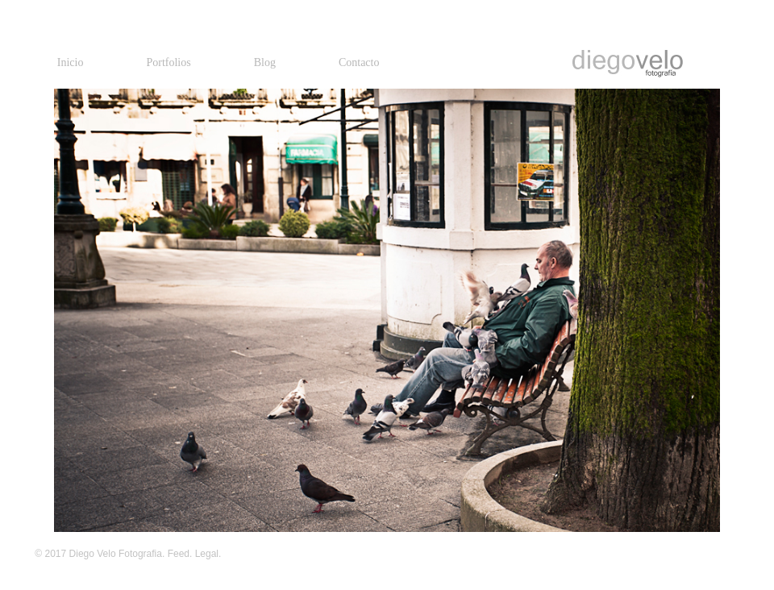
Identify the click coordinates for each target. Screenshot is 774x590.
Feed (178, 553)
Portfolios (168, 62)
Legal (206, 553)
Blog (265, 62)
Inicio (70, 62)
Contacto (359, 62)
